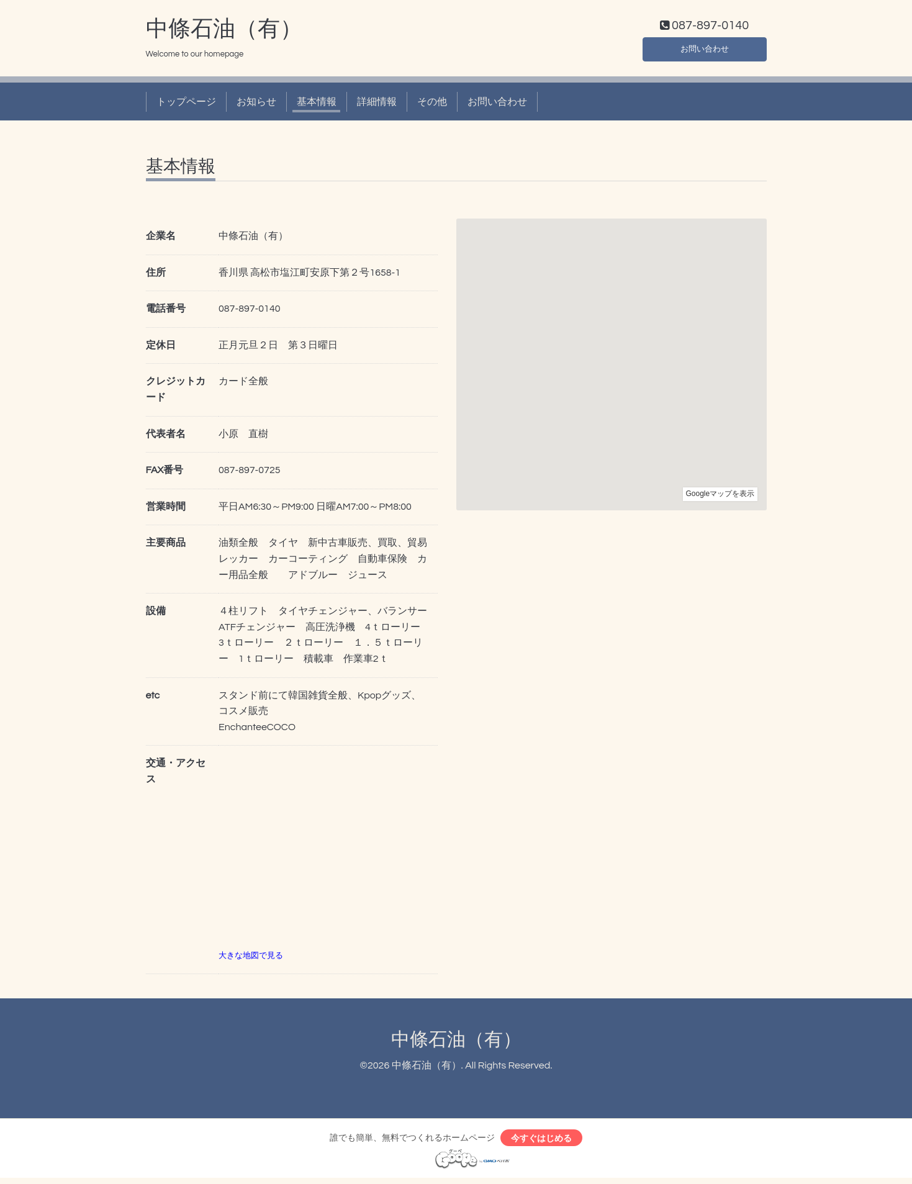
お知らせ (256, 104)
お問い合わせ (704, 50)
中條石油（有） (224, 31)
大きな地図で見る (251, 958)
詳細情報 (377, 104)
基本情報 (316, 104)
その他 (432, 104)
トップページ (186, 104)
